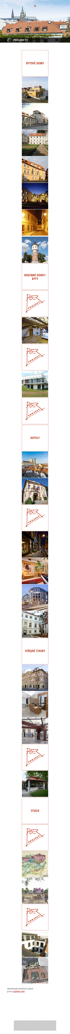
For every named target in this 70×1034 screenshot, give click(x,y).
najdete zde (19, 991)
